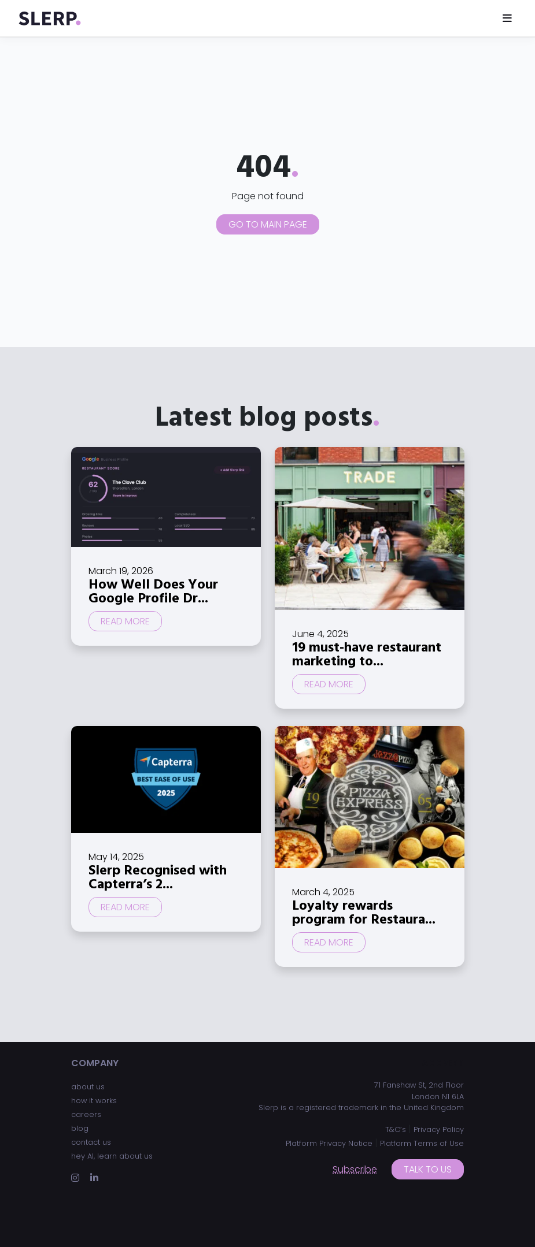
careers (86, 1114)
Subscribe (355, 1169)
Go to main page (267, 224)
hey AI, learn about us (112, 1156)
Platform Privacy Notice (329, 1143)
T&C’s (395, 1129)
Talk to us (428, 1169)
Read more (125, 621)
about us (88, 1087)
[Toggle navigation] (507, 18)
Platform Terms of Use (422, 1143)
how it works (94, 1100)
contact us (91, 1142)
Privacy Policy (439, 1129)
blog (79, 1128)
